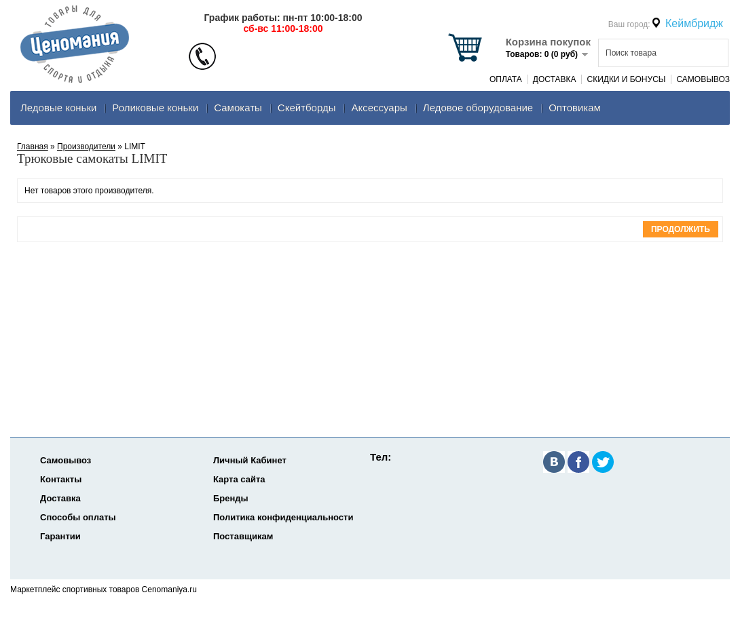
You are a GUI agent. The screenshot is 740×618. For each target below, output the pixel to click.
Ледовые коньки (58, 107)
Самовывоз (703, 79)
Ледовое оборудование (478, 107)
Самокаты (238, 107)
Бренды (230, 498)
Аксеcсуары (379, 107)
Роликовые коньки (155, 107)
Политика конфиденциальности (283, 517)
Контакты (60, 479)
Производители (86, 146)
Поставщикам (243, 536)
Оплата (505, 79)
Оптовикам (575, 107)
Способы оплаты (78, 517)
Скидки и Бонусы (626, 79)
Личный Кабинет (249, 460)
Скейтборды (307, 107)
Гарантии (60, 536)
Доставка (554, 79)
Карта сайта (239, 479)
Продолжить (680, 229)
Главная (32, 146)
